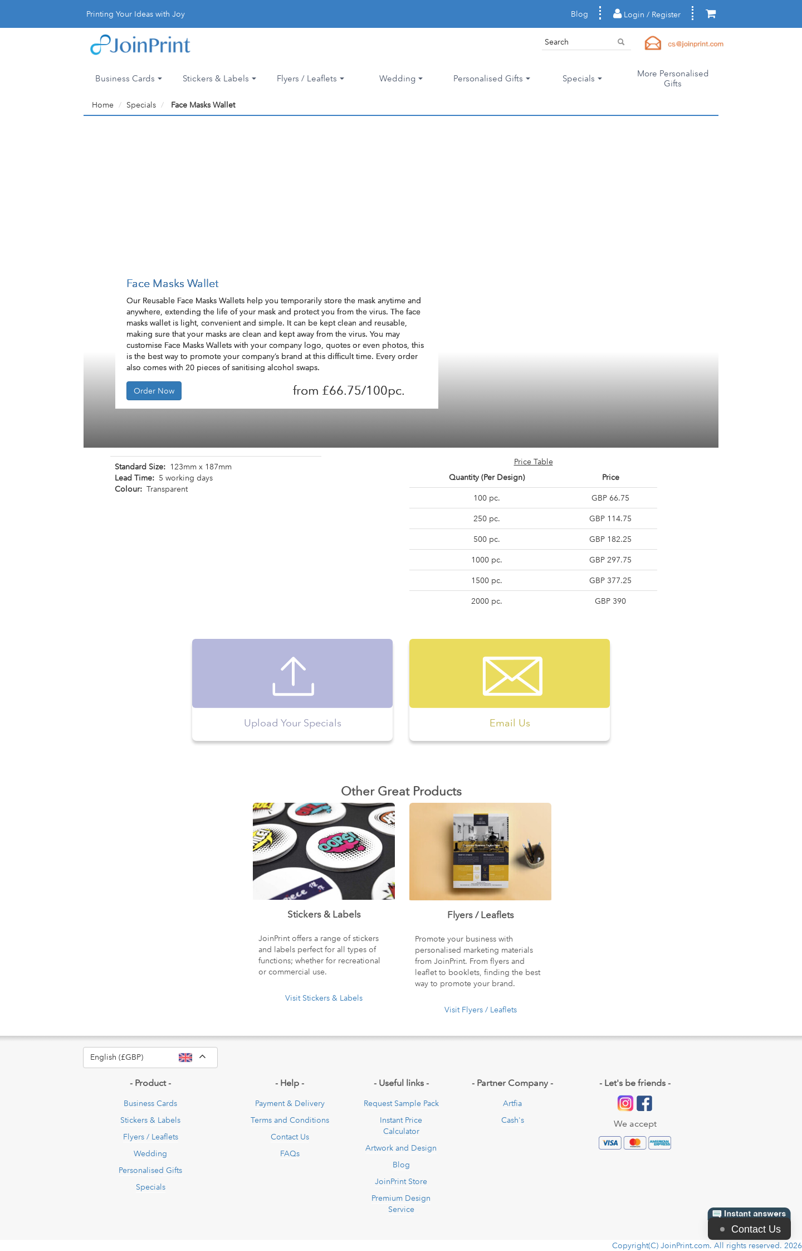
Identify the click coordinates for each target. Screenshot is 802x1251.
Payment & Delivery (290, 1103)
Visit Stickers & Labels (324, 998)
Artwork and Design (401, 1148)
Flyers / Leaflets (150, 1137)
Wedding (150, 1153)
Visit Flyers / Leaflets (480, 1010)
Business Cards (150, 1103)
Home (103, 105)
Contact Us (290, 1137)
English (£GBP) (154, 1057)
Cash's (512, 1120)
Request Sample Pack (401, 1103)
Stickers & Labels (150, 1120)
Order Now (154, 391)
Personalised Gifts (150, 1170)
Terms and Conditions (290, 1120)
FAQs (290, 1153)
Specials (150, 1187)
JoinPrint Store (401, 1181)
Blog (579, 14)
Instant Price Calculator (401, 1125)
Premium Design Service (401, 1203)
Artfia (512, 1103)
